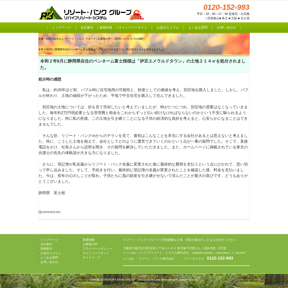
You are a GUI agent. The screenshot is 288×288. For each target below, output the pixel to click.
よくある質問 (197, 27)
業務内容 (106, 27)
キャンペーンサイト (133, 27)
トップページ (61, 27)
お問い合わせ (226, 27)
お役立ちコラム (168, 27)
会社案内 (87, 27)
